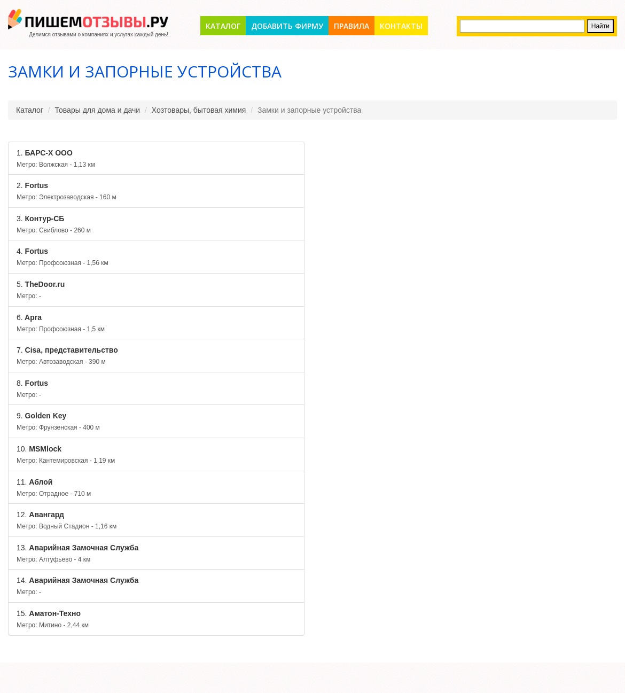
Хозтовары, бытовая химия (199, 110)
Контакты (401, 26)
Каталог (223, 26)
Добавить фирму (287, 26)
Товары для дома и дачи (97, 110)
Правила (351, 26)
